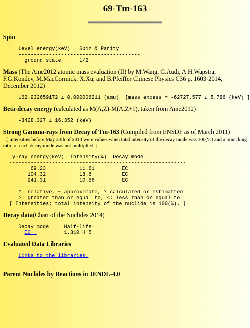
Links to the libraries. (53, 274)
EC (31, 250)
